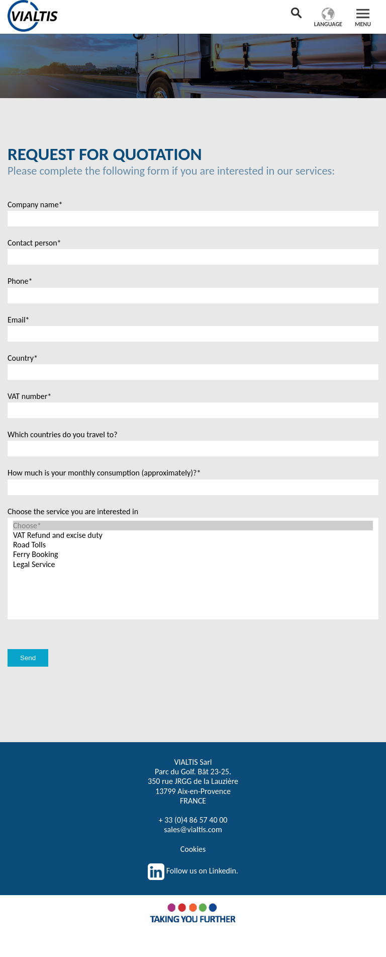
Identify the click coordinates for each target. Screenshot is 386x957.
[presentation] (84, 619)
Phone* (20, 281)
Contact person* (34, 243)
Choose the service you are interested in (73, 511)
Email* (19, 320)
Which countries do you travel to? (63, 434)
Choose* (193, 525)
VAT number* (29, 396)
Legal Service (193, 564)
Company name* (35, 204)
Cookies (193, 849)
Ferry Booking (193, 554)
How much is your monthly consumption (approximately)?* (104, 472)
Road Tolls (193, 544)
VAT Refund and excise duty (193, 535)
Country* (23, 358)
